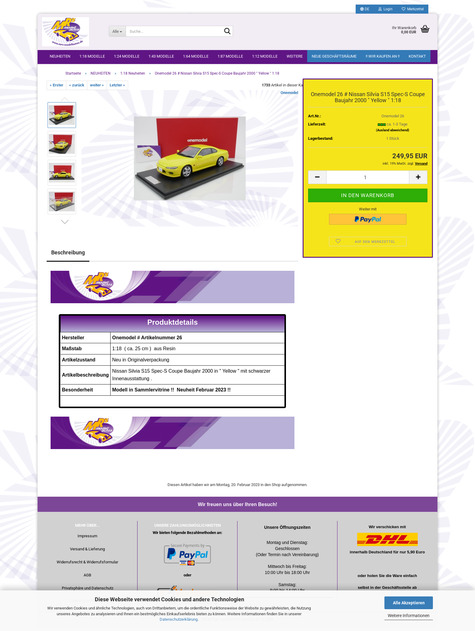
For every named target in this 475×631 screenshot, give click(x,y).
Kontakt (417, 56)
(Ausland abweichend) (392, 134)
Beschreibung (68, 256)
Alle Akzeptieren (409, 602)
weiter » (97, 89)
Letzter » (117, 89)
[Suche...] (117, 31)
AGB (87, 579)
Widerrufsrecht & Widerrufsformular (87, 566)
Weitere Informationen (409, 615)
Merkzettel (413, 9)
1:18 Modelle (92, 56)
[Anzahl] (367, 181)
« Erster (56, 89)
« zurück (76, 89)
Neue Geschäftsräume (334, 56)
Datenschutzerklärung (179, 619)
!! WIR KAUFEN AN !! (383, 56)
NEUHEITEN (60, 56)
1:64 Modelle (195, 56)
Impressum (87, 540)
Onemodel (289, 96)
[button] (365, 9)
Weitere (295, 56)
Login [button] (385, 9)
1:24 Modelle (126, 56)
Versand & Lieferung (87, 553)
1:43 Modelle (161, 56)
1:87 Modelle (230, 56)
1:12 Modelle (264, 56)
